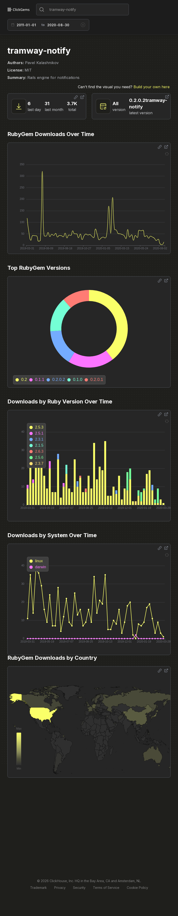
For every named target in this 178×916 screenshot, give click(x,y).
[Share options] (75, 97)
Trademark (38, 888)
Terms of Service (106, 888)
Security (79, 888)
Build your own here (152, 86)
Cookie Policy (137, 888)
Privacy (60, 888)
